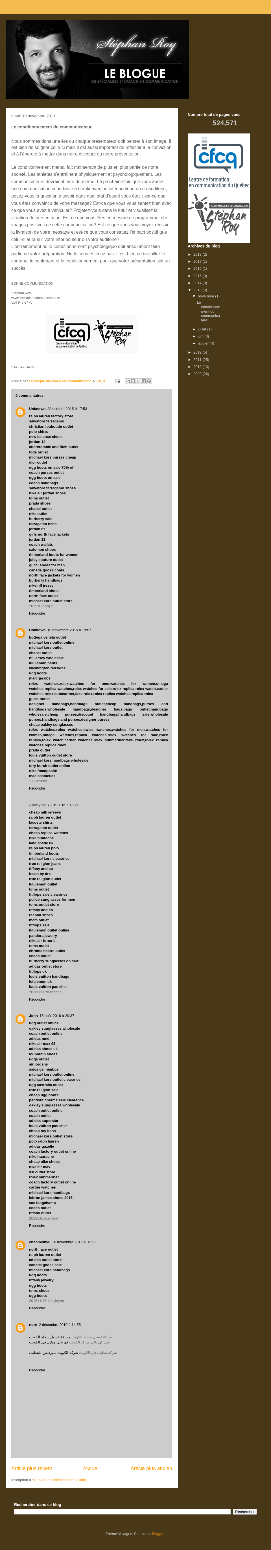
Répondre (37, 613)
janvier (204, 343)
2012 (198, 352)
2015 (198, 276)
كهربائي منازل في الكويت (48, 1342)
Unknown (37, 409)
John (33, 1016)
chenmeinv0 (39, 1242)
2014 (198, 283)
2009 (198, 374)
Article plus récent (31, 1468)
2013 (198, 290)
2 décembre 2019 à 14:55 (60, 1325)
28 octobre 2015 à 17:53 (67, 409)
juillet (202, 329)
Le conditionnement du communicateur (208, 311)
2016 (198, 268)
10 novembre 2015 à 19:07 (69, 630)
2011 (198, 360)
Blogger (158, 1534)
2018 (198, 254)
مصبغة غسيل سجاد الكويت (50, 1337)
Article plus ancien (151, 1468)
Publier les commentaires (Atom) (61, 1480)
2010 (198, 367)
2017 (198, 261)
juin (201, 336)
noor (33, 1325)
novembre (206, 296)
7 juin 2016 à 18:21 (63, 805)
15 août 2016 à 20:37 (57, 1016)
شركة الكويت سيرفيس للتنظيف (53, 1353)
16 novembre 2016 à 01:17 (74, 1242)
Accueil (91, 1468)
